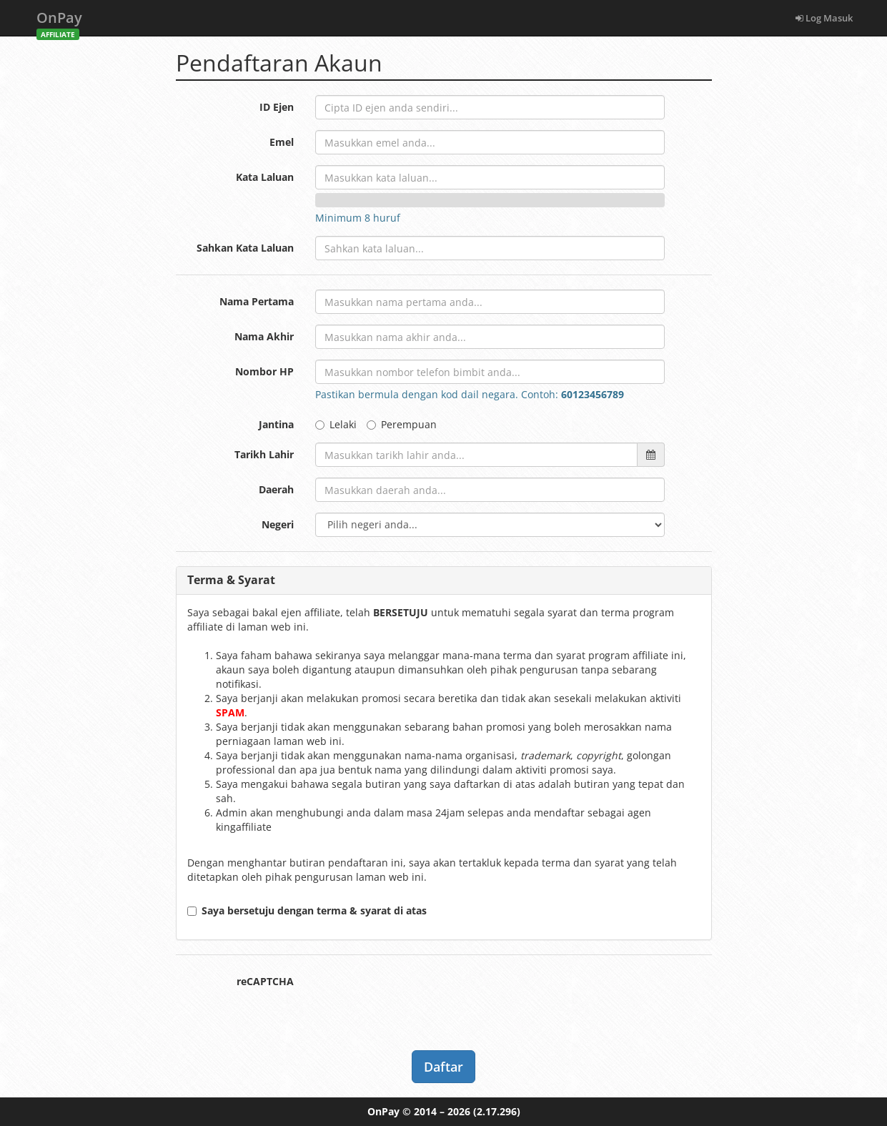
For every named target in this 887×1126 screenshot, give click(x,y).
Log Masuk (824, 17)
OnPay (59, 22)
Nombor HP (264, 371)
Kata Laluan (265, 177)
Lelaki (336, 424)
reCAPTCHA (265, 981)
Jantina (276, 424)
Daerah (276, 489)
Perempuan (402, 424)
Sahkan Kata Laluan (245, 248)
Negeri (278, 524)
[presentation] (423, 997)
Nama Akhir (264, 336)
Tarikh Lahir (264, 454)
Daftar (443, 1066)
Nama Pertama (256, 301)
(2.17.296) (496, 1111)
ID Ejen (276, 107)
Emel (281, 142)
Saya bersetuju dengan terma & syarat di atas (307, 910)
